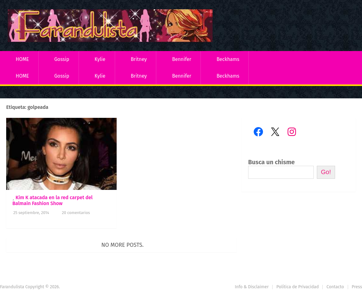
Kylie (100, 59)
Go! (326, 172)
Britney (139, 59)
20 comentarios (76, 212)
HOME (22, 59)
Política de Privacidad (297, 286)
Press (357, 286)
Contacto (335, 286)
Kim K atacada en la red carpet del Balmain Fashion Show (52, 200)
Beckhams (228, 59)
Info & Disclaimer (252, 286)
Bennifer (181, 59)
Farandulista (12, 286)
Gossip (61, 59)
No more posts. (122, 245)
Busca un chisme (271, 162)
